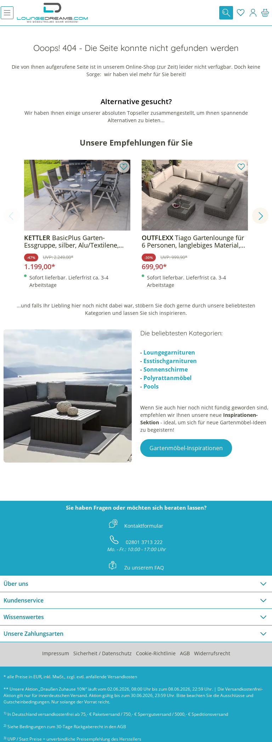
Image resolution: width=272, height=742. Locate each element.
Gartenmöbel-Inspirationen (186, 448)
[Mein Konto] (253, 12)
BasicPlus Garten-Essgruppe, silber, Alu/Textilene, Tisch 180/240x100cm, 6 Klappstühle (71, 241)
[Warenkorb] (265, 12)
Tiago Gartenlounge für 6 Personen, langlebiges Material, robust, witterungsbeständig (193, 241)
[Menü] (7, 12)
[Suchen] (226, 12)
